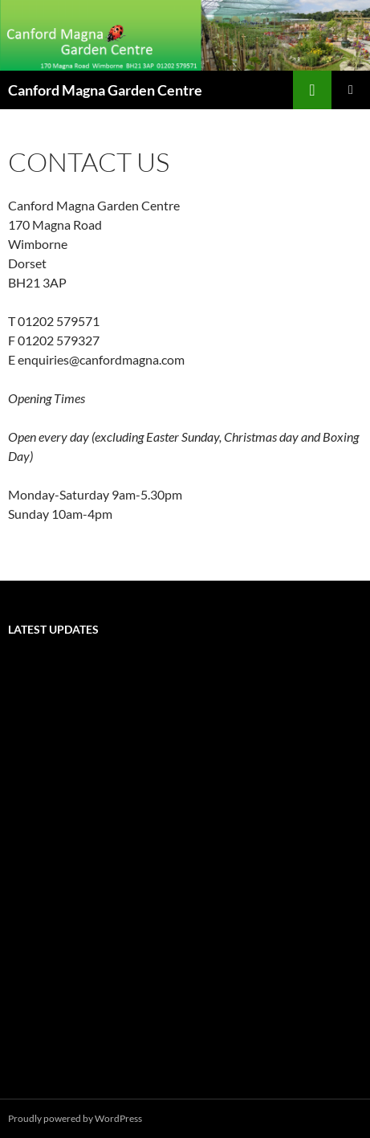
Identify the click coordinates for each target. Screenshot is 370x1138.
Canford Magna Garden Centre (105, 90)
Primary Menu (350, 90)
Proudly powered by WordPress (75, 1118)
